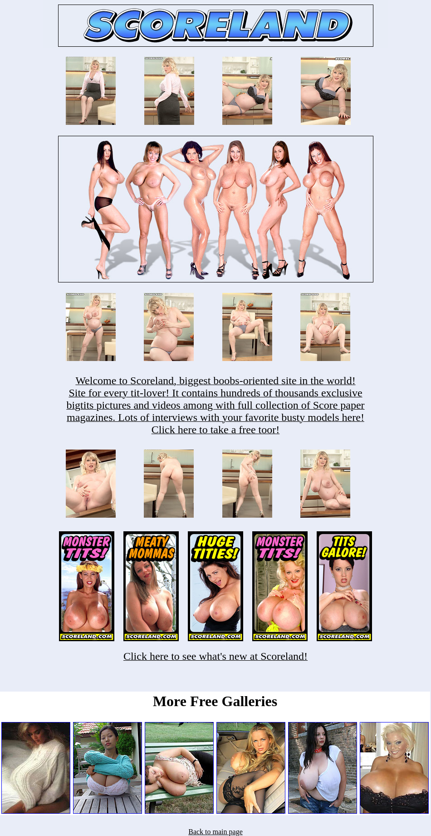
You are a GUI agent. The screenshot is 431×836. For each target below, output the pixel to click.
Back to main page (215, 832)
